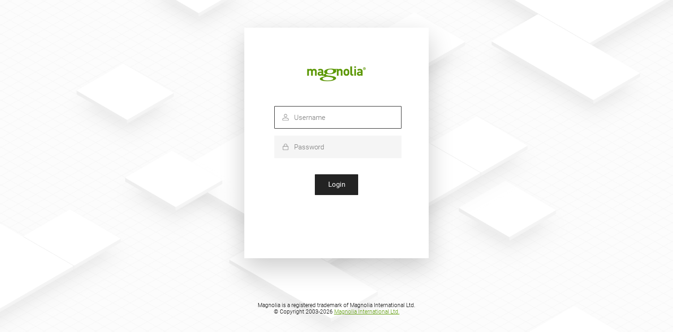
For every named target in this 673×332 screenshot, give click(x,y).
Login (336, 184)
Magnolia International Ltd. (367, 311)
